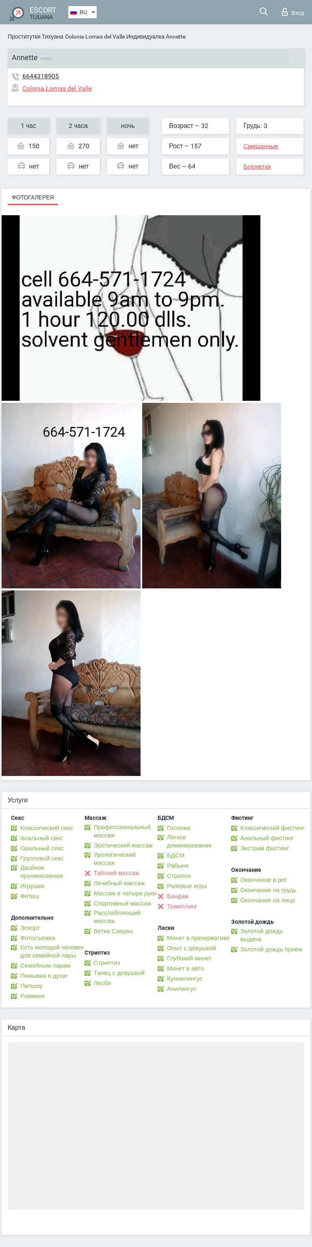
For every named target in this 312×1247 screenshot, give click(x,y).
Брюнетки (257, 166)
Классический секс (46, 828)
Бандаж (178, 896)
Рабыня (178, 865)
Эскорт (30, 927)
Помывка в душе (43, 975)
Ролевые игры (187, 886)
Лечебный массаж (119, 883)
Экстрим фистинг (264, 848)
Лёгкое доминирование (189, 841)
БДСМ (175, 855)
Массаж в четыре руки (125, 893)
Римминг (32, 996)
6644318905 (40, 76)
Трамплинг (182, 906)
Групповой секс (41, 858)
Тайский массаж (116, 873)
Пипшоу (31, 986)
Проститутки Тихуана (35, 36)
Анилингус (181, 988)
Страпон (179, 876)
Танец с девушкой (119, 973)
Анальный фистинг (267, 838)
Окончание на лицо (267, 900)
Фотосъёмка (37, 938)
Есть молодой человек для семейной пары (52, 951)
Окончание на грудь (268, 890)
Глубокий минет (189, 958)
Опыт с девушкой (191, 948)
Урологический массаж (115, 859)
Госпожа (179, 828)
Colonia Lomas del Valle (95, 36)
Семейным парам (45, 965)
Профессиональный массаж (122, 831)
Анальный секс (41, 838)
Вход (293, 11)
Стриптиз (107, 962)
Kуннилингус (184, 978)
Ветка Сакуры (113, 931)
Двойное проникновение (41, 872)
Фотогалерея (33, 197)
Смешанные (260, 146)
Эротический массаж (123, 845)
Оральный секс (41, 848)
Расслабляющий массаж (117, 917)
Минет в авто (185, 968)
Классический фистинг (272, 828)
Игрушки (32, 886)
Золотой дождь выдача (261, 935)
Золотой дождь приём (271, 949)
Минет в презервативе (198, 938)
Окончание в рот (263, 880)
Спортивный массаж (123, 903)
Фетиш (29, 896)
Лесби (102, 983)
